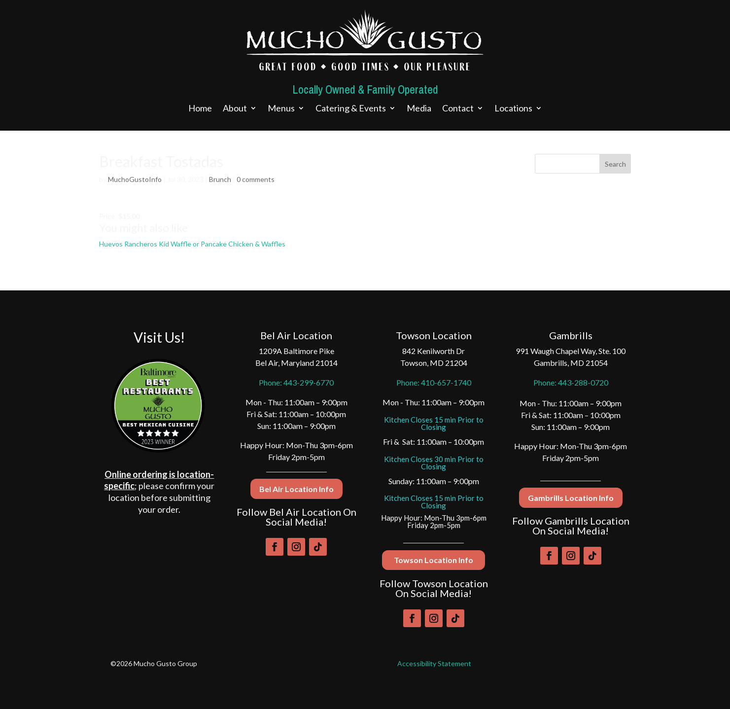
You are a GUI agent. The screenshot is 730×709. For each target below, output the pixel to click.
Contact (458, 109)
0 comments (256, 179)
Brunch (220, 179)
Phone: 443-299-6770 (296, 382)
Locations (513, 109)
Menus (281, 109)
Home (200, 109)
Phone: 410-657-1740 (433, 382)
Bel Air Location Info (296, 489)
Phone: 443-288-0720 (570, 382)
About (235, 109)
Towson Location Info (433, 560)
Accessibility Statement (434, 663)
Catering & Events (350, 109)
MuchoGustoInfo (135, 179)
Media (419, 109)
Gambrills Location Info (571, 497)
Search (615, 164)
